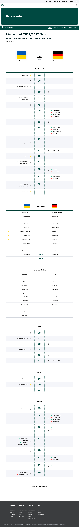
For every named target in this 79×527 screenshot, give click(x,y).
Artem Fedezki (23, 184)
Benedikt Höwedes (56, 278)
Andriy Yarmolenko (22, 80)
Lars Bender (55, 176)
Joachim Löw (55, 254)
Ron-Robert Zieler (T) (57, 212)
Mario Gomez (56, 171)
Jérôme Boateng (55, 223)
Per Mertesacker (55, 281)
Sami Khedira (56, 116)
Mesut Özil (55, 129)
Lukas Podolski (56, 131)
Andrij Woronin (25, 315)
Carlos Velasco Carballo (21, 43)
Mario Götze (55, 133)
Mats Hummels (55, 227)
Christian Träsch (56, 112)
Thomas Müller (56, 127)
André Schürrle (56, 110)
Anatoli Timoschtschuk (23, 191)
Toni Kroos (55, 91)
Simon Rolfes (56, 114)
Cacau (54, 169)
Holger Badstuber (56, 220)
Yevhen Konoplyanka (21, 86)
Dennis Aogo (55, 216)
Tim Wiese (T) (55, 274)
